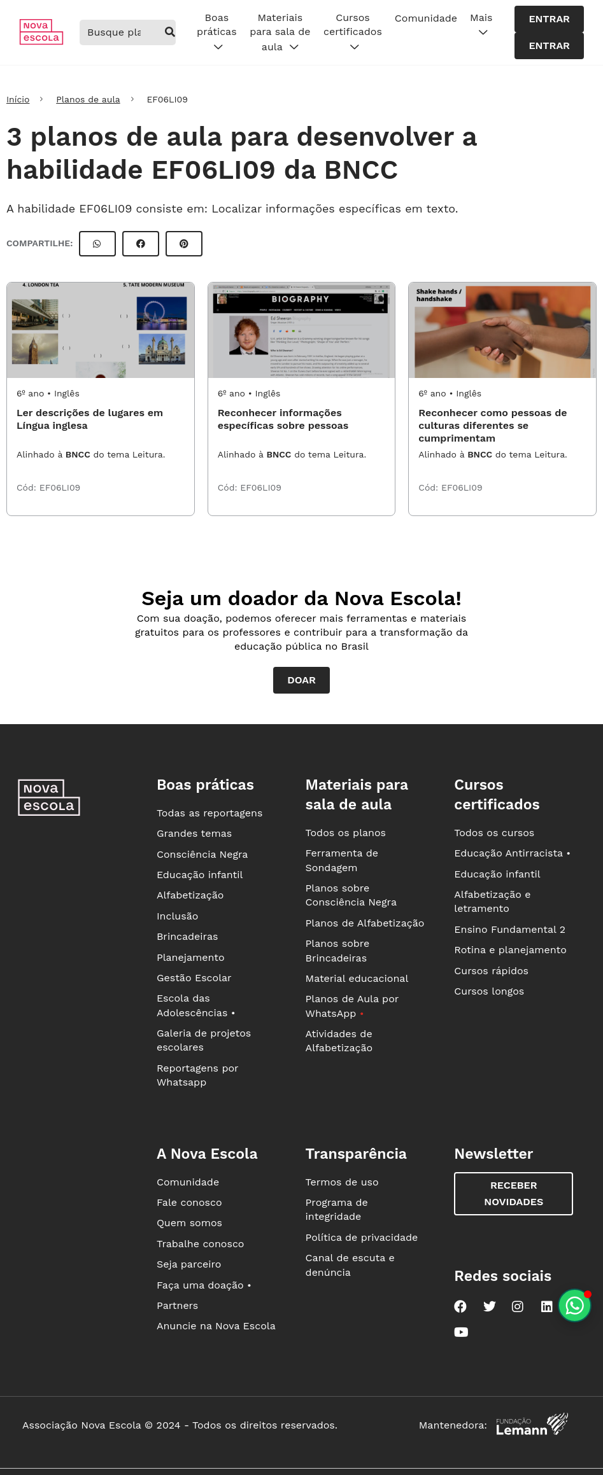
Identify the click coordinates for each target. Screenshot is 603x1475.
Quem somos (189, 1223)
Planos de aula (88, 99)
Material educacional (357, 978)
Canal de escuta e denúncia (350, 1265)
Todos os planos (346, 833)
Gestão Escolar (194, 978)
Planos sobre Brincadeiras (338, 950)
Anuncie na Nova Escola (216, 1326)
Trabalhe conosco (201, 1244)
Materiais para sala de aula (280, 32)
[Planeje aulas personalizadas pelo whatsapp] (575, 1305)
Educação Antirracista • (512, 853)
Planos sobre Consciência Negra (351, 895)
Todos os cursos (494, 833)
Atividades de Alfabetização (339, 1041)
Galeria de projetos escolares (204, 1040)
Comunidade (426, 18)
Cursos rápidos (491, 971)
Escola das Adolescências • (196, 1005)
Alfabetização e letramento (492, 901)
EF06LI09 (60, 487)
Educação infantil (200, 875)
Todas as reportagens (209, 813)
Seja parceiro (189, 1264)
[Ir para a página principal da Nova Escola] (41, 42)
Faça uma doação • (204, 1285)
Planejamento (191, 957)
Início (17, 99)
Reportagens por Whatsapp (197, 1075)
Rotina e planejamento (510, 950)
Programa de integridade (337, 1209)
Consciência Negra (202, 854)
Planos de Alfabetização (365, 923)
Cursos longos (489, 991)
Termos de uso (342, 1182)
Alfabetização (190, 895)
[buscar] (170, 32)
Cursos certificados (352, 32)
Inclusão (177, 916)
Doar (301, 680)
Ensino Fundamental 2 (509, 929)
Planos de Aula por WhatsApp (352, 1006)
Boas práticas (216, 32)
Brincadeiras (187, 936)
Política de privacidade (362, 1237)
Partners (177, 1305)
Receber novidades (513, 1193)
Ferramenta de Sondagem (342, 860)
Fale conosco (189, 1202)
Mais (481, 25)
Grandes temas (194, 833)
